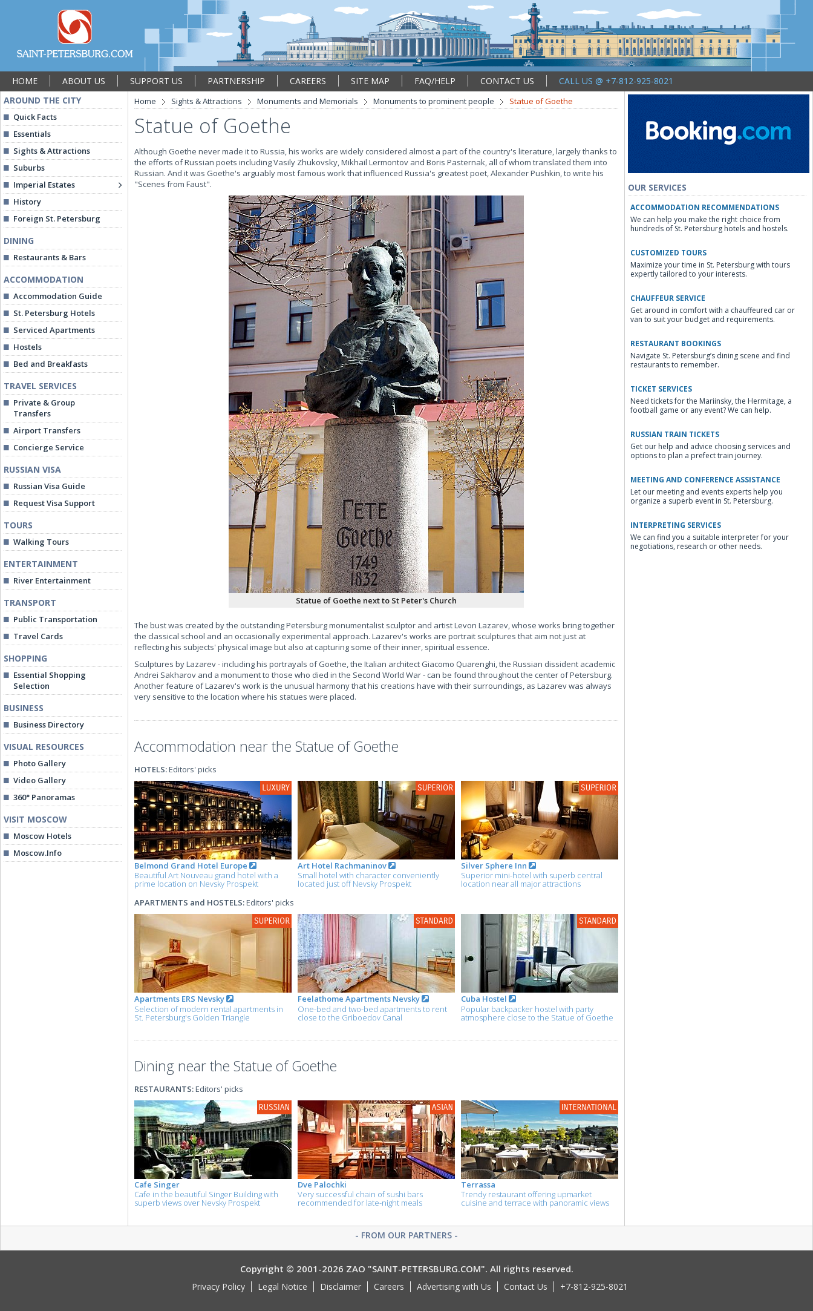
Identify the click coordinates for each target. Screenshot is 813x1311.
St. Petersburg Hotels (54, 312)
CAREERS (308, 81)
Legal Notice (282, 1286)
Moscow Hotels (42, 835)
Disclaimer (340, 1286)
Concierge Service (48, 447)
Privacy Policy (218, 1286)
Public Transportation (55, 619)
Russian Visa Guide (49, 486)
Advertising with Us (454, 1286)
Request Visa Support (54, 503)
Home (145, 101)
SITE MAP (370, 81)
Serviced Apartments (54, 329)
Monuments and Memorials (307, 101)
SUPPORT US (156, 81)
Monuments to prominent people (433, 101)
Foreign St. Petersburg (56, 218)
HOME (25, 81)
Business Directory (48, 724)
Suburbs (29, 167)
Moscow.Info (37, 852)
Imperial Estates (44, 184)
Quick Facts (35, 116)
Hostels (27, 346)
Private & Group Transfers (44, 408)
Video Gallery (39, 780)
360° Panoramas (44, 797)
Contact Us (525, 1286)
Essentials (32, 133)
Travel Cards (38, 636)
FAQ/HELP (434, 81)
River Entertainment (52, 580)
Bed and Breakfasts (50, 363)
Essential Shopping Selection (49, 680)
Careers (389, 1286)
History (27, 201)
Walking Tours (41, 541)
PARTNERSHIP (236, 81)
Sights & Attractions (51, 150)
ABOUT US (83, 81)
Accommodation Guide (57, 296)
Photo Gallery (39, 763)
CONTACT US (507, 81)
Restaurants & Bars (49, 257)
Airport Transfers (46, 430)
